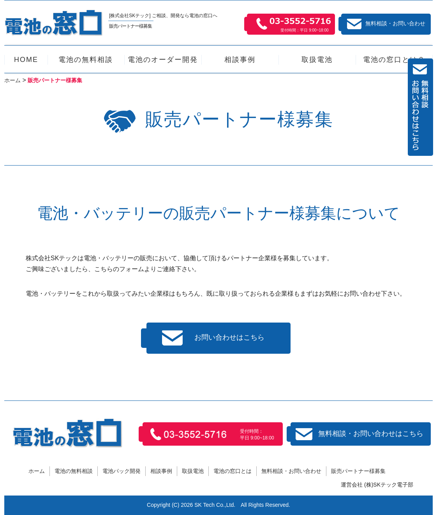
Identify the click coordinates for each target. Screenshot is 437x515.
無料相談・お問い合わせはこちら (359, 434)
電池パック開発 (121, 471)
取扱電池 (193, 471)
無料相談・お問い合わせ (386, 24)
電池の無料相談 (74, 471)
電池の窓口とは (232, 471)
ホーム (36, 471)
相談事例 (161, 471)
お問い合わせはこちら (213, 338)
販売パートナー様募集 (358, 471)
